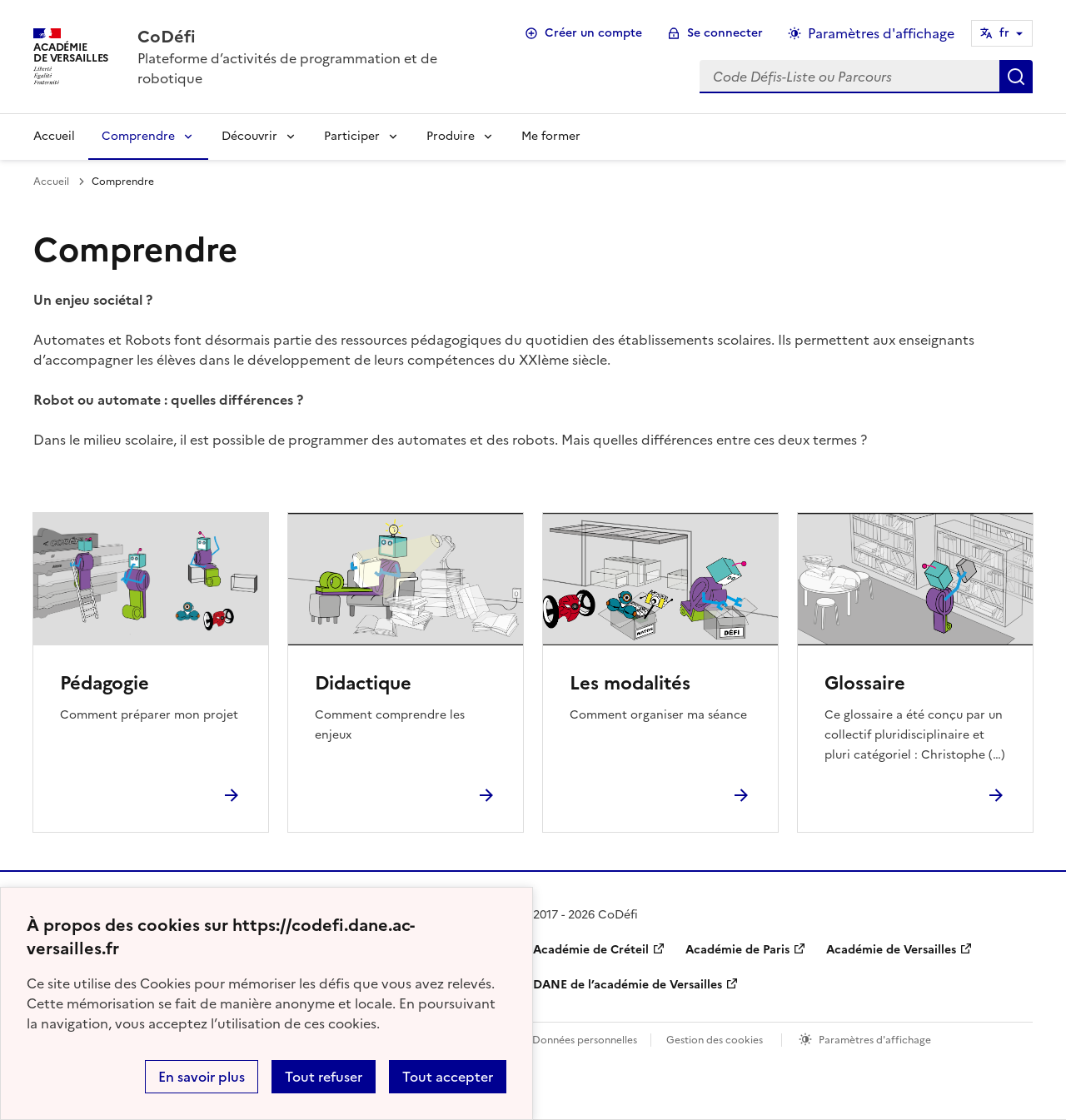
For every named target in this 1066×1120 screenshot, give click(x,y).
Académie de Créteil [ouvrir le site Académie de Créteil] (591, 949)
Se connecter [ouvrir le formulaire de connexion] (725, 33)
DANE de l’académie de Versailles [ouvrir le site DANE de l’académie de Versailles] (627, 984)
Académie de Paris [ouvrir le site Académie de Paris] (737, 949)
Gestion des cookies (714, 1040)
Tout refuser (323, 1077)
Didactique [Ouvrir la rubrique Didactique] (363, 683)
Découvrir (249, 136)
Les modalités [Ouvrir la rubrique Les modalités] (630, 683)
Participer (352, 136)
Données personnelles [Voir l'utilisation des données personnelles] (584, 1040)
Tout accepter (447, 1077)
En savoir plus (201, 1077)
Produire (450, 136)
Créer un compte (593, 33)
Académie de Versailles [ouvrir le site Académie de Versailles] (891, 949)
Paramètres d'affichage (875, 1040)
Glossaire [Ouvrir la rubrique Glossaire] (864, 683)
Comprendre (138, 136)
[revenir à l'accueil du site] (313, 36)
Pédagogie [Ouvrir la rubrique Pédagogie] (104, 683)
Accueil (54, 136)
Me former (550, 136)
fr (1004, 33)
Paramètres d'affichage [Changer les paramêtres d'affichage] (881, 33)
